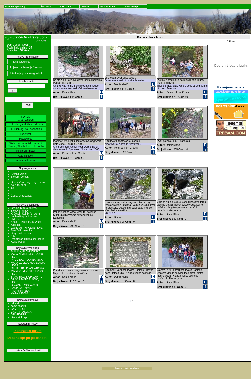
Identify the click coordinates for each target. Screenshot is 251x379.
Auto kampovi (26, 155)
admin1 (15, 303)
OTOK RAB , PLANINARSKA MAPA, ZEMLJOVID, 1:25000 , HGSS (28, 271)
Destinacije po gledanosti (27, 338)
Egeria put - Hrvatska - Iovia (27, 227)
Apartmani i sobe (25, 160)
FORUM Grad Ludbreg (26, 118)
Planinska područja (15, 6)
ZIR (13, 236)
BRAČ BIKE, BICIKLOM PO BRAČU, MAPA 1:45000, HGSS (27, 279)
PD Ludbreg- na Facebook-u (26, 129)
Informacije (131, 6)
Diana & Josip (19, 317)
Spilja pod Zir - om (21, 233)
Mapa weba (25, 138)
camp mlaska (18, 306)
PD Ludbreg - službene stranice (26, 124)
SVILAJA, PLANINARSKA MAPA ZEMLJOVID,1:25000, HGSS (27, 254)
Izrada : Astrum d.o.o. (127, 368)
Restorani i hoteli (25, 150)
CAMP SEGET (19, 308)
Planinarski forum (28, 331)
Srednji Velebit (19, 174)
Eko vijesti (25, 134)
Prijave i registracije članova (26, 67)
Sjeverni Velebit (20, 176)
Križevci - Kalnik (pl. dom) (25, 213)
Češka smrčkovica (21, 195)
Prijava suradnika (20, 61)
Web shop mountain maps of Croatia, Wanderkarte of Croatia (26, 145)
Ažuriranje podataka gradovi (26, 73)
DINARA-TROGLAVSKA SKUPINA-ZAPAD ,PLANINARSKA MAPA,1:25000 (25, 289)
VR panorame (107, 6)
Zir (12, 187)
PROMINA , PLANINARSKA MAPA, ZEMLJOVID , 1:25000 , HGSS (28, 262)
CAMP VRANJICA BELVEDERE (21, 313)
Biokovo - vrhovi (20, 210)
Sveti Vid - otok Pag (22, 230)
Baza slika (65, 6)
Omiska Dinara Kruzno (24, 208)
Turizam (84, 6)
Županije (46, 6)
